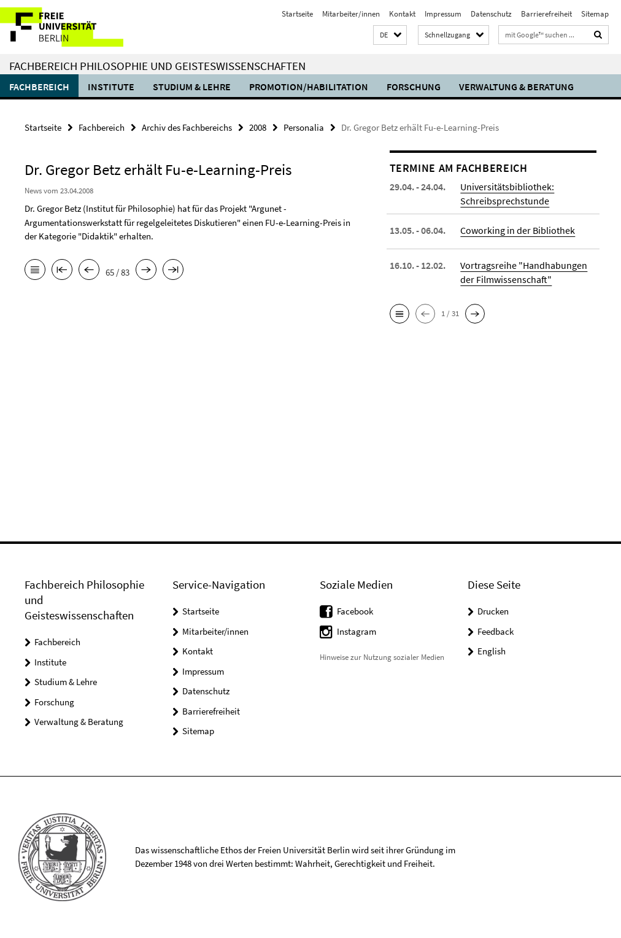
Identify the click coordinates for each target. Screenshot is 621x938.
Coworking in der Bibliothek (517, 230)
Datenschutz (491, 14)
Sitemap (595, 14)
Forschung (414, 86)
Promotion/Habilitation (308, 86)
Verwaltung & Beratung (516, 86)
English (491, 651)
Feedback (495, 631)
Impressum (443, 14)
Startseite (297, 14)
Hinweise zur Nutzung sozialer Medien (382, 657)
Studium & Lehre (192, 86)
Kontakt (402, 14)
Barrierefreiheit (546, 14)
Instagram (356, 631)
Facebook (355, 611)
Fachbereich (39, 86)
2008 (257, 127)
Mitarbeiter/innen (351, 14)
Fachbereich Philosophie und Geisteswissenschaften (157, 65)
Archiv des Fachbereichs (187, 127)
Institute (111, 86)
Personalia (304, 127)
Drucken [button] (493, 611)
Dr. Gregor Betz (53, 208)
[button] (390, 35)
